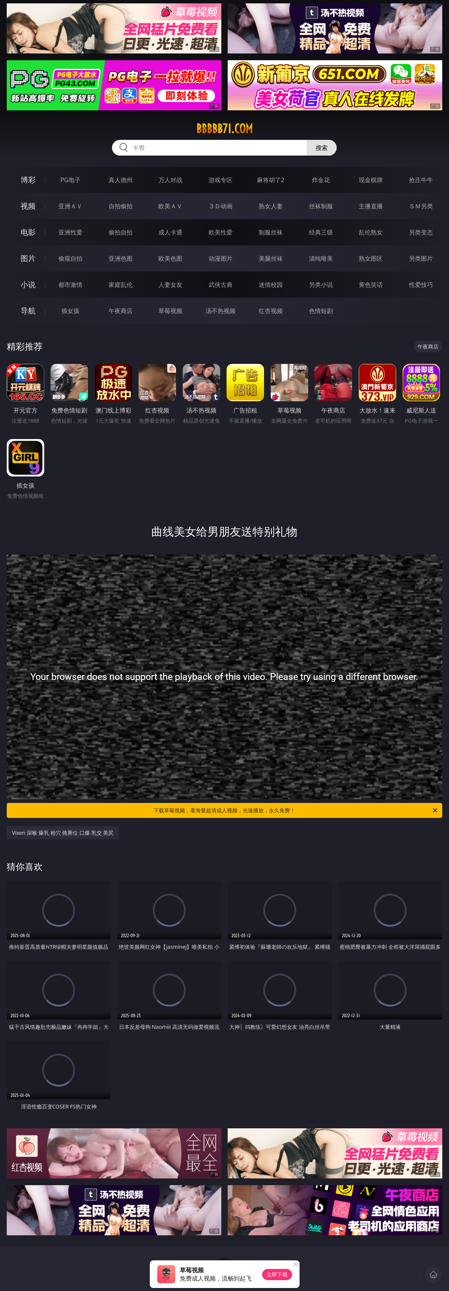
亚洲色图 (121, 258)
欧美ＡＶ (170, 206)
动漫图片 (221, 258)
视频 (28, 206)
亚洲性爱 (70, 232)
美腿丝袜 (271, 258)
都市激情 (70, 284)
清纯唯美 (321, 258)
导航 (28, 311)
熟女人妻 (271, 206)
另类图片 (421, 258)
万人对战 (170, 180)
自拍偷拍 (121, 206)
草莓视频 (170, 311)
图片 (28, 258)
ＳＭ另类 (421, 206)
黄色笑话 (371, 284)
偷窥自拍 (70, 258)
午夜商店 (121, 311)
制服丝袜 (271, 232)
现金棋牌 (371, 180)
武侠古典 (221, 284)
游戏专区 (221, 180)
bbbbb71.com (224, 128)
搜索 (322, 148)
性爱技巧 (421, 284)
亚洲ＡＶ (70, 206)
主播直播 (371, 206)
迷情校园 (271, 284)
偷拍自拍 (121, 232)
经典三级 (321, 232)
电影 (28, 232)
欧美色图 (170, 258)
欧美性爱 (221, 232)
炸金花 (321, 180)
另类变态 (421, 232)
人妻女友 (170, 284)
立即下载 (277, 1274)
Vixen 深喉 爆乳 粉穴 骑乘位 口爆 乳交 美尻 (62, 832)
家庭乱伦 (121, 284)
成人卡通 (170, 232)
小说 (28, 284)
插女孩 (70, 311)
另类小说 (321, 284)
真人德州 (121, 180)
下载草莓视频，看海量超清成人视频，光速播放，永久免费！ (296, 810)
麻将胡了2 (270, 180)
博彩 (28, 180)
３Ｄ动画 (221, 206)
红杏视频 (271, 311)
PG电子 (70, 180)
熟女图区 (371, 258)
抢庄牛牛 (421, 180)
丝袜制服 (321, 206)
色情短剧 (321, 311)
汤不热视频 (221, 311)
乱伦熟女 (371, 232)
